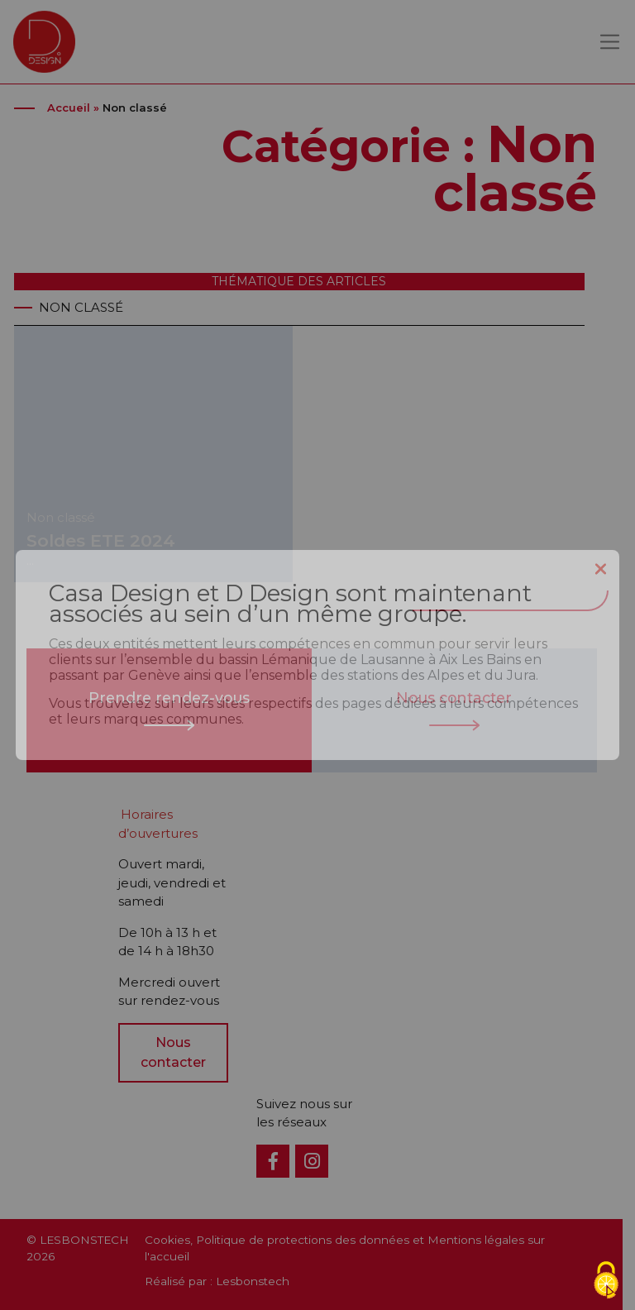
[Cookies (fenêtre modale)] (606, 1281)
